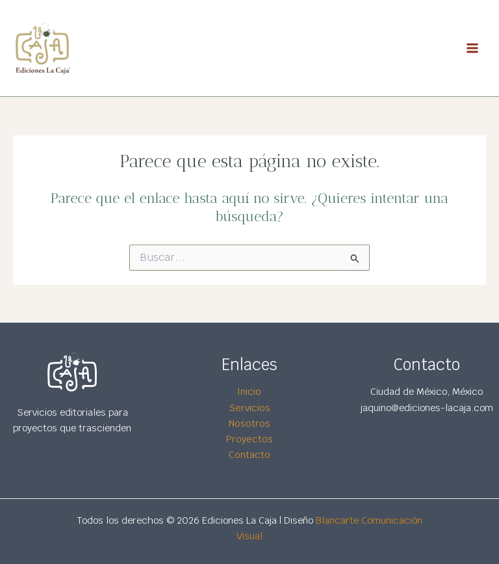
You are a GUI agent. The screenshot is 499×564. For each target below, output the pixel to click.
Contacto (249, 454)
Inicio (249, 392)
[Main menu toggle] (472, 48)
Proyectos (249, 439)
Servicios (249, 407)
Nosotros (249, 423)
